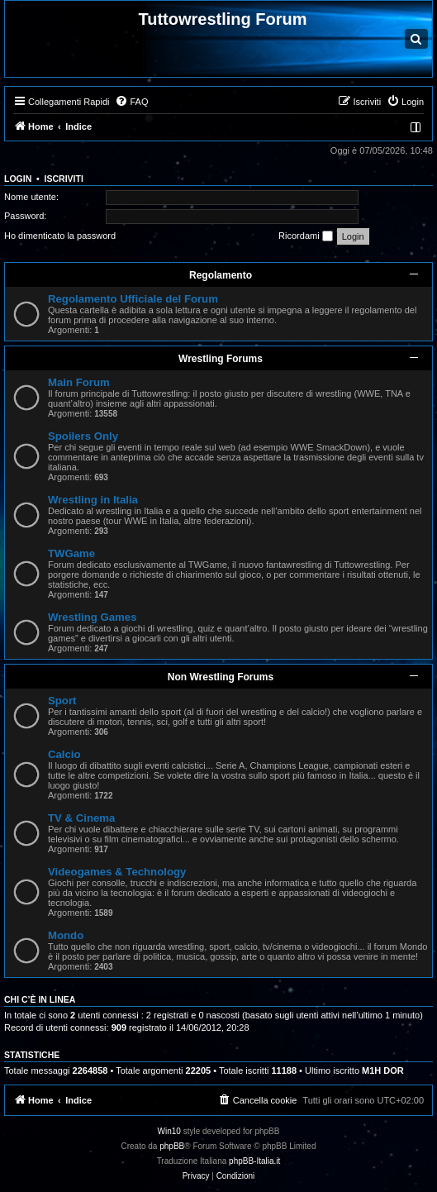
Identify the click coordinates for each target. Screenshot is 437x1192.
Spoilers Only (83, 436)
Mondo (65, 935)
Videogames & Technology (117, 871)
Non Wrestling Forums (220, 677)
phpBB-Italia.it (254, 1161)
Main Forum (79, 382)
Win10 (169, 1131)
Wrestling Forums (220, 359)
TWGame (71, 553)
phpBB (171, 1146)
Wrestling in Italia (93, 499)
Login (17, 179)
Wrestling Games (92, 617)
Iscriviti (64, 179)
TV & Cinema (81, 818)
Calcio (64, 754)
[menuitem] (131, 102)
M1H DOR (383, 1070)
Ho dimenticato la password (60, 236)
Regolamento (220, 275)
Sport (62, 700)
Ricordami (305, 236)
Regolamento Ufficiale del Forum (133, 299)
